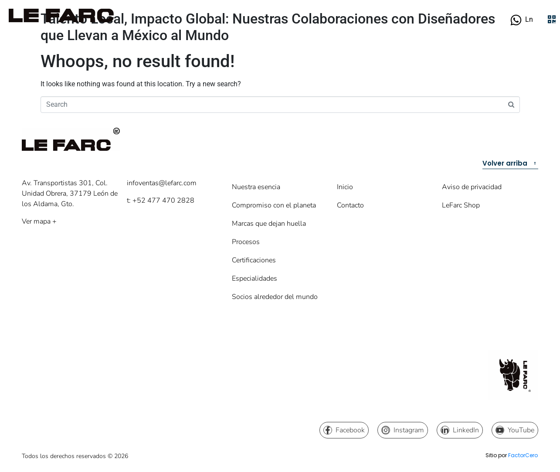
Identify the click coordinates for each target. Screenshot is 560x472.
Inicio (345, 187)
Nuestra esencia (256, 187)
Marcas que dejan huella (269, 223)
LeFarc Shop (461, 205)
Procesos (246, 242)
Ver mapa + (39, 221)
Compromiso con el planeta (274, 205)
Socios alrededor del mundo (275, 297)
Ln (529, 19)
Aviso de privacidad (472, 187)
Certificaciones (254, 260)
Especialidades (254, 278)
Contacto (350, 205)
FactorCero (523, 455)
